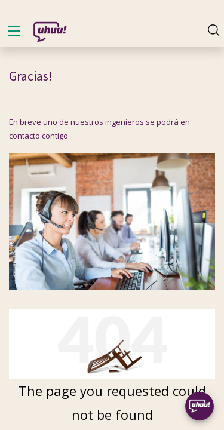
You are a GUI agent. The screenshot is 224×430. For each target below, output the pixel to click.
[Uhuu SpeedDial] (199, 406)
